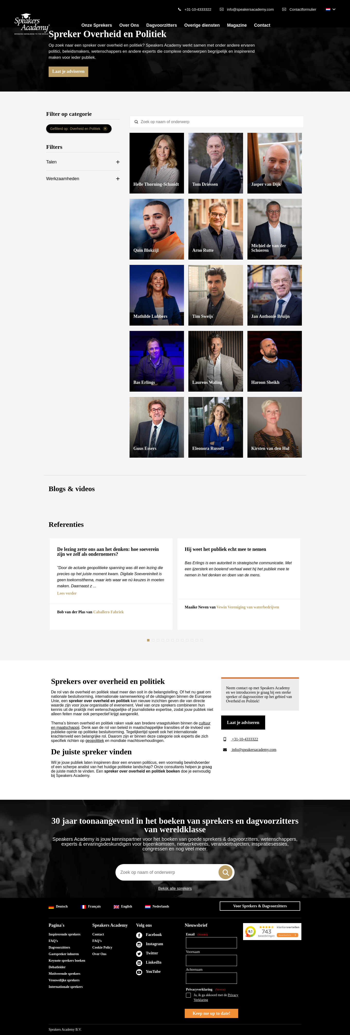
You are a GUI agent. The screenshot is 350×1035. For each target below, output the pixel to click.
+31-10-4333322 (197, 9)
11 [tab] (197, 640)
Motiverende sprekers (64, 974)
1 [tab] (148, 640)
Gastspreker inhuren (64, 954)
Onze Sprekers (96, 25)
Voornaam (193, 952)
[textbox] (217, 122)
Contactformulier (302, 9)
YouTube (153, 971)
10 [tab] (192, 640)
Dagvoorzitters (161, 25)
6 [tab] (173, 640)
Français (91, 907)
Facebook (154, 935)
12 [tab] (202, 640)
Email (197, 935)
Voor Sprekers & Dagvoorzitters (260, 906)
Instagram (154, 944)
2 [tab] (153, 640)
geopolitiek (94, 741)
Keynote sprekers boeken (67, 960)
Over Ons (129, 25)
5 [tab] (168, 640)
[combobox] (175, 872)
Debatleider (57, 967)
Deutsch (58, 907)
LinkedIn (153, 962)
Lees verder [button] (67, 593)
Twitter (152, 953)
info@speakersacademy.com (250, 9)
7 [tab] (177, 640)
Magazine (237, 25)
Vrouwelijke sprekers (64, 980)
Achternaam (194, 969)
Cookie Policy (102, 947)
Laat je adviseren (68, 71)
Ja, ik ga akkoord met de (216, 997)
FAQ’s (53, 941)
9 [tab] (187, 640)
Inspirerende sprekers (64, 934)
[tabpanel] (111, 584)
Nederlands (157, 907)
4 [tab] (163, 640)
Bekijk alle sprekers (175, 889)
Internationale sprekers (66, 987)
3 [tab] (158, 640)
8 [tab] (182, 640)
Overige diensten (202, 25)
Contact (262, 25)
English (123, 907)
